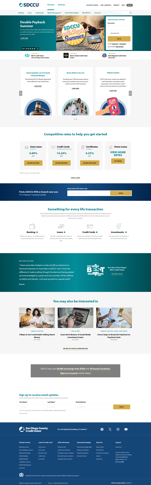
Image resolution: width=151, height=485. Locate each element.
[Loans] (61, 233)
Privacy (50, 483)
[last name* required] (61, 406)
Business (61, 5)
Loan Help (41, 459)
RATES (123, 5)
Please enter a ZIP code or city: (77, 188)
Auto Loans (41, 450)
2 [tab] (24, 48)
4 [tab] (28, 48)
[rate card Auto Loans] (33, 155)
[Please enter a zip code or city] (89, 193)
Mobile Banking (23, 459)
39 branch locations (100, 368)
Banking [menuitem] (21, 13)
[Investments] (119, 233)
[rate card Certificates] (90, 155)
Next (130, 93)
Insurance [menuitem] (97, 13)
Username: (111, 23)
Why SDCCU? (100, 450)
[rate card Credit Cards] (61, 155)
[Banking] (32, 233)
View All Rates (75, 178)
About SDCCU (100, 447)
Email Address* (81, 402)
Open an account (69, 373)
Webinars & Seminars (83, 450)
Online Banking (23, 456)
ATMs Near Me (62, 447)
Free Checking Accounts (26, 450)
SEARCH (121, 193)
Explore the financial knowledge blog (75, 348)
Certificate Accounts (25, 462)
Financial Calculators (83, 453)
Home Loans (42, 447)
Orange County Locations (65, 459)
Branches (27, 195)
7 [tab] (34, 48)
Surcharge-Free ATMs (39, 195)
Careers (98, 456)
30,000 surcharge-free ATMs (71, 368)
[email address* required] (94, 406)
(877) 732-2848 (119, 461)
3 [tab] (26, 48)
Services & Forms (82, 456)
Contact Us (118, 447)
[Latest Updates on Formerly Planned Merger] (38, 91)
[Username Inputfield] (119, 27)
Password (115, 44)
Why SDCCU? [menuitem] (86, 13)
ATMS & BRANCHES (106, 5)
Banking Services (24, 447)
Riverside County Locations (65, 456)
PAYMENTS (117, 5)
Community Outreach (102, 453)
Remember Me (115, 33)
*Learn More (24, 38)
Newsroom (99, 459)
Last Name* (51, 402)
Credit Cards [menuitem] (40, 13)
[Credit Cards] (90, 233)
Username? (123, 44)
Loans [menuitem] (30, 13)
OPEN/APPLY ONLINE (92, 5)
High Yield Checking (24, 453)
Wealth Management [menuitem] (54, 13)
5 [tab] (30, 48)
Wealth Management (25, 465)
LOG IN (130, 5)
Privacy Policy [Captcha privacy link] (48, 410)
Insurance (22, 468)
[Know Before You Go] (75, 91)
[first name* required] (33, 406)
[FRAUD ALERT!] (113, 91)
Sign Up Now (120, 47)
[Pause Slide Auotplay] (37, 48)
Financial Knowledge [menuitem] (71, 13)
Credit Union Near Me (64, 450)
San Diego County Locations (66, 453)
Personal (50, 5)
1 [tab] (74, 119)
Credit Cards (41, 456)
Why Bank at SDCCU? (117, 274)
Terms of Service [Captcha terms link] (59, 410)
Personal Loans (42, 453)
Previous (20, 93)
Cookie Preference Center (61, 483)
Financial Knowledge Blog (84, 447)
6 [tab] (32, 48)
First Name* (23, 402)
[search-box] (124, 13)
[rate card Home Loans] (118, 155)
